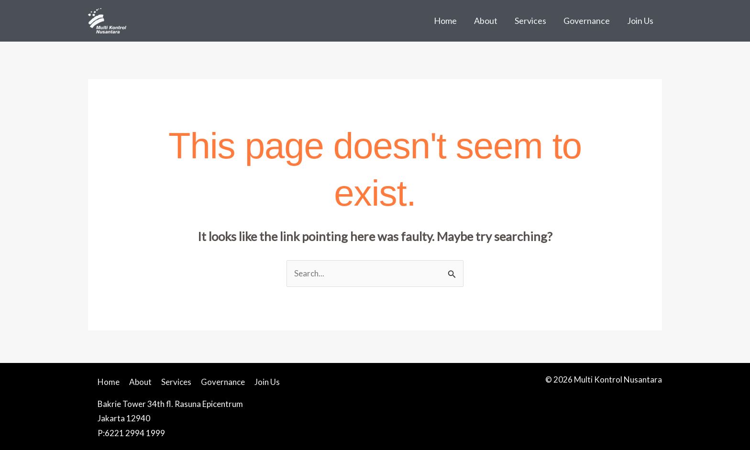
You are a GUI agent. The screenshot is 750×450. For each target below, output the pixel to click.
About (485, 20)
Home (445, 20)
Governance (586, 20)
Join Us (640, 20)
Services (530, 20)
